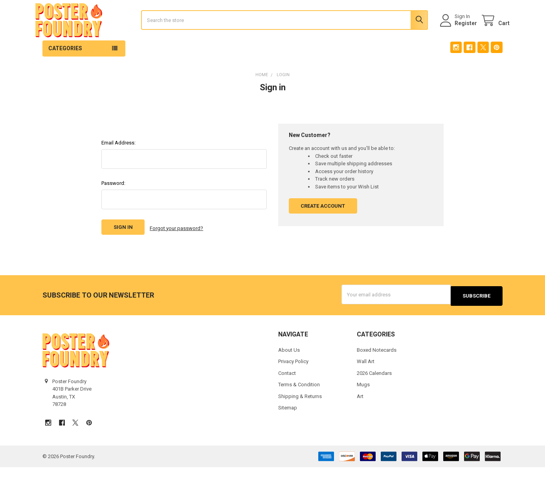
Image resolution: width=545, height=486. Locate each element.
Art (360, 415)
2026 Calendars (374, 392)
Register (459, 34)
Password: (113, 205)
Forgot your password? (176, 249)
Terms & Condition (299, 403)
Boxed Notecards (376, 369)
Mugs (363, 403)
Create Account (323, 228)
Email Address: (118, 165)
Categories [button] (65, 70)
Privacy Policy (293, 380)
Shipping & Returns (300, 415)
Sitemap (287, 426)
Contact (287, 392)
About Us (289, 369)
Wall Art (365, 380)
